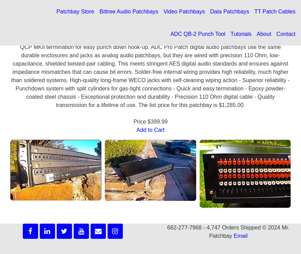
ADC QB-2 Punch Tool (197, 34)
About (264, 34)
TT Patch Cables (274, 11)
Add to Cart (151, 130)
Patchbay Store (75, 11)
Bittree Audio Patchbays (128, 11)
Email (241, 236)
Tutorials (241, 34)
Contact (285, 34)
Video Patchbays (184, 11)
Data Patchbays (229, 11)
